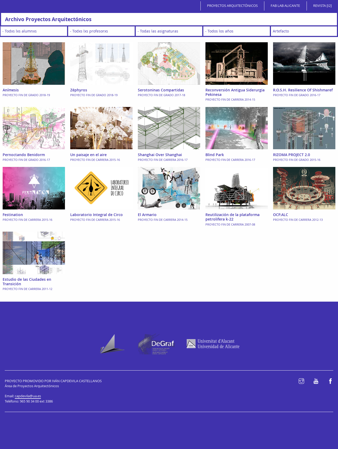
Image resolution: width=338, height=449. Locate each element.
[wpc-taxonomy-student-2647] (34, 31)
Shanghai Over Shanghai (160, 154)
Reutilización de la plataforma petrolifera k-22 (232, 217)
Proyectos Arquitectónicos (232, 5)
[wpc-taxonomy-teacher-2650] (101, 31)
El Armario (147, 214)
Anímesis (11, 89)
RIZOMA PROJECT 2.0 (291, 154)
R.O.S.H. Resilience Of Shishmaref (303, 89)
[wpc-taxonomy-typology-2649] (304, 31)
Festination (13, 214)
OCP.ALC (280, 214)
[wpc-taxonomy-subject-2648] (169, 31)
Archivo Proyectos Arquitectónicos (48, 19)
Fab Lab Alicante (285, 5)
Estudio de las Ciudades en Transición (27, 281)
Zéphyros (78, 89)
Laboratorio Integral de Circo (96, 214)
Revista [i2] (322, 5)
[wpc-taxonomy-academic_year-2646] (236, 31)
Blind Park (214, 154)
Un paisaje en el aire (88, 154)
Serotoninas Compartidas (161, 89)
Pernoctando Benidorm (24, 154)
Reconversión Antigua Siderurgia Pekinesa (235, 92)
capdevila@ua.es (28, 396)
